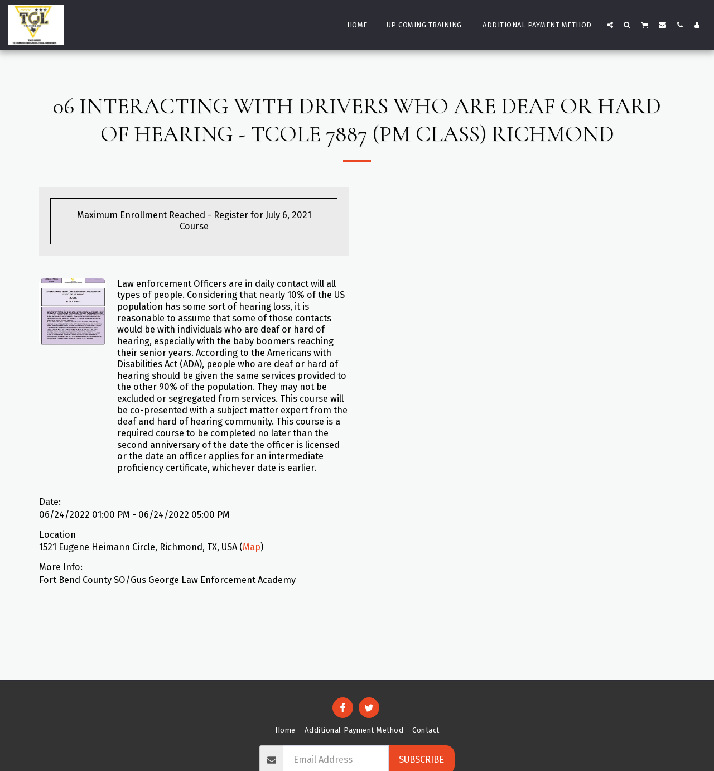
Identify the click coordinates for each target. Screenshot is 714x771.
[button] (610, 24)
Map (251, 547)
